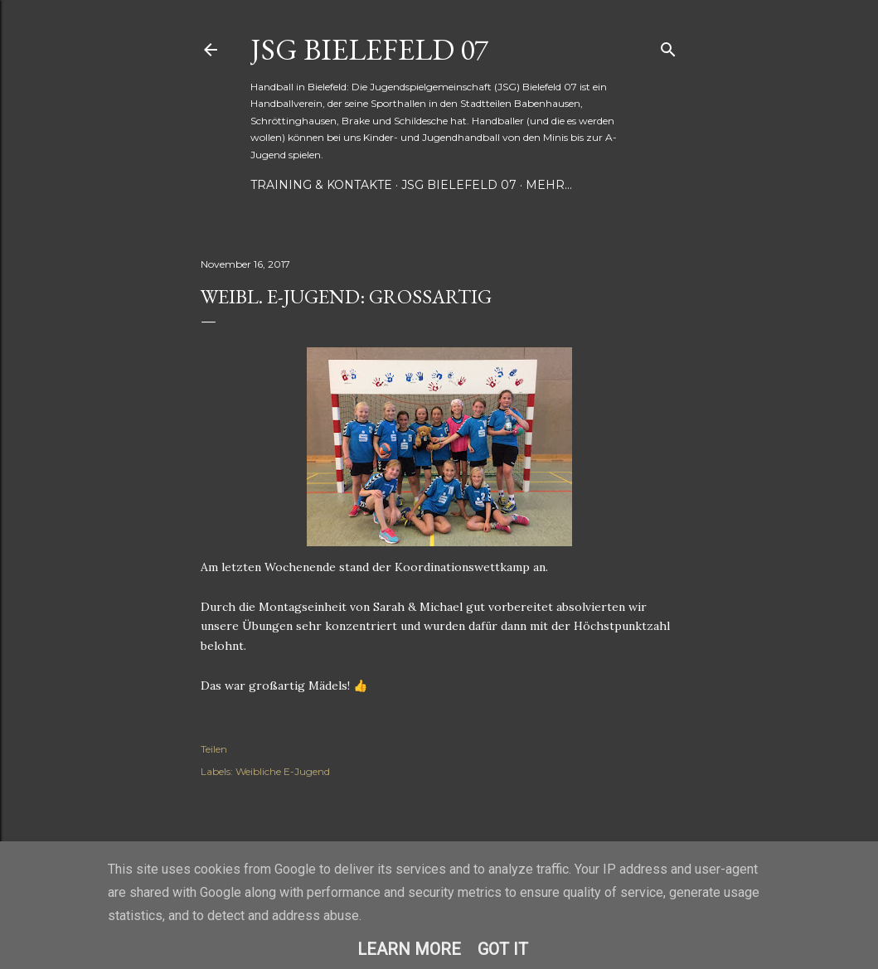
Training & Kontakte (321, 184)
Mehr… (549, 184)
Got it (503, 949)
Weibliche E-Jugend (282, 771)
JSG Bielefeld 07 (369, 49)
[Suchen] (668, 46)
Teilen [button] (214, 749)
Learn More (409, 949)
